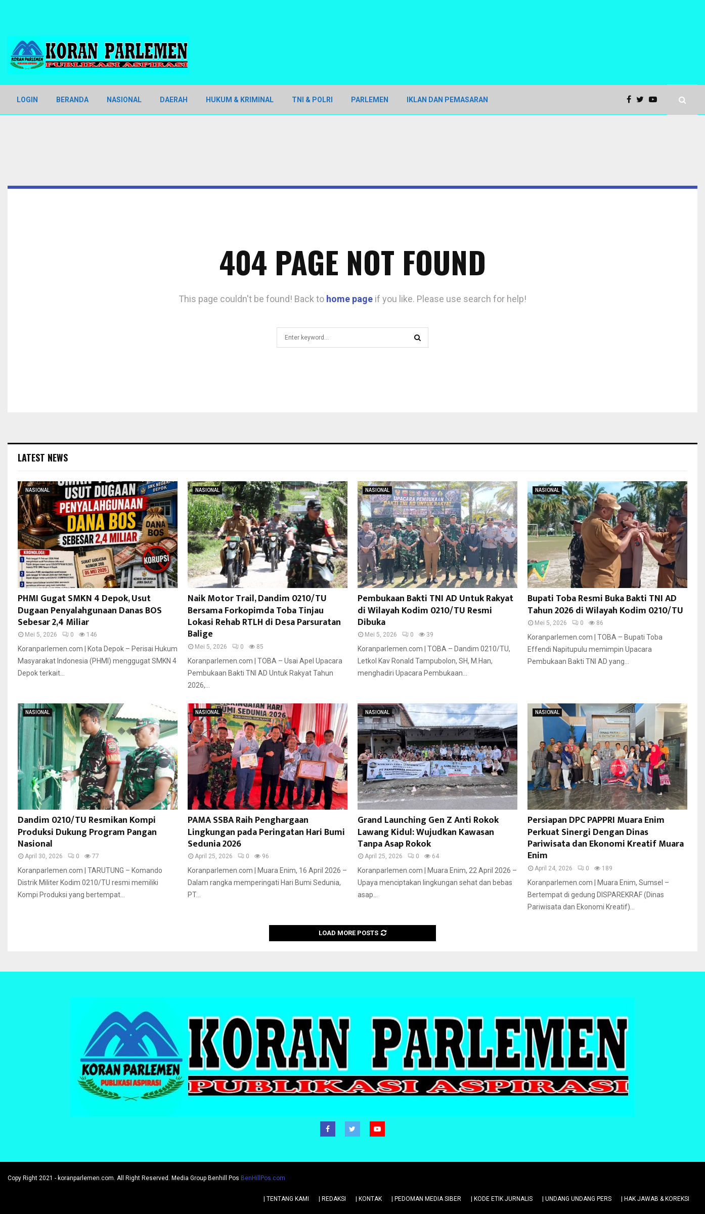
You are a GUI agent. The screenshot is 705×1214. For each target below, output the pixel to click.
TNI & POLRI (312, 100)
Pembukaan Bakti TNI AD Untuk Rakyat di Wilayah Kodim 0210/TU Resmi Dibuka (435, 610)
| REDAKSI (332, 1198)
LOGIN (27, 100)
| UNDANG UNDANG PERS (576, 1198)
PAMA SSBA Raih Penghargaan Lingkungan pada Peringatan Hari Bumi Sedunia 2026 (266, 832)
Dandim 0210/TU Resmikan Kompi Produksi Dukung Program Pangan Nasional (87, 832)
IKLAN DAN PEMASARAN (447, 100)
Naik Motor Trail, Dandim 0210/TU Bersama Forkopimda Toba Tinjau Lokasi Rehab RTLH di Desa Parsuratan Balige (264, 616)
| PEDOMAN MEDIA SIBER (426, 1198)
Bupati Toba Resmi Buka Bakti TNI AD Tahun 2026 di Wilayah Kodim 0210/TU (605, 604)
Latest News (43, 457)
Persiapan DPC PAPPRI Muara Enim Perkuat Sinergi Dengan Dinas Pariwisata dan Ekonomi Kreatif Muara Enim (605, 838)
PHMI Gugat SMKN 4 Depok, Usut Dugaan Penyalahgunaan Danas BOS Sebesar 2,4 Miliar (90, 610)
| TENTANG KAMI (286, 1198)
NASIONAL (124, 100)
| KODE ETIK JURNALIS (502, 1198)
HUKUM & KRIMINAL (240, 100)
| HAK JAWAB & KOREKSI (655, 1198)
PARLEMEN (369, 100)
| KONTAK (369, 1198)
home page (349, 299)
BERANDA (72, 100)
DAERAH (174, 100)
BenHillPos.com (263, 1177)
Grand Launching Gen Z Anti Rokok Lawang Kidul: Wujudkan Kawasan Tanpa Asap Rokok (428, 832)
